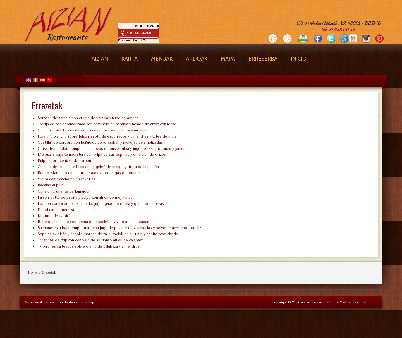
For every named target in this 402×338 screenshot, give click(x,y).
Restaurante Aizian (146, 26)
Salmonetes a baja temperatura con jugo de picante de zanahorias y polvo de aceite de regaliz (119, 228)
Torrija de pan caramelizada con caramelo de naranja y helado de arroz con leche (107, 124)
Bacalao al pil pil (52, 185)
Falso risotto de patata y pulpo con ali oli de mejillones (85, 197)
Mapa (228, 58)
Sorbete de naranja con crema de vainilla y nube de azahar (88, 118)
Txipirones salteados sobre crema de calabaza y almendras (88, 246)
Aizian (100, 58)
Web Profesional (353, 302)
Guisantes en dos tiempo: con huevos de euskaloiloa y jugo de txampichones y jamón (111, 149)
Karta (129, 58)
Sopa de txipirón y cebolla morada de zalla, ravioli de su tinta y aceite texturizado (108, 234)
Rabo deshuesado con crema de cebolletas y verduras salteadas (93, 222)
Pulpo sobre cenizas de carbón (64, 161)
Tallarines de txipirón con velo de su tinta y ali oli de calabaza (90, 240)
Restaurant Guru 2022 (132, 40)
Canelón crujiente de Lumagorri (65, 191)
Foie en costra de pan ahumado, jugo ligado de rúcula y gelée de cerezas (101, 204)
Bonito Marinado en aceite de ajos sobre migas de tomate (89, 173)
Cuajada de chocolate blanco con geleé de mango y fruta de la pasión (98, 167)
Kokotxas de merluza (56, 210)
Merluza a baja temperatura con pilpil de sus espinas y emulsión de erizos (102, 154)
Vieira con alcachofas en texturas (66, 179)
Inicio (299, 58)
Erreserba (262, 58)
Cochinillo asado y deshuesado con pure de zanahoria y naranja (92, 130)
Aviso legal (33, 302)
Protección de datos (62, 302)
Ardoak (196, 58)
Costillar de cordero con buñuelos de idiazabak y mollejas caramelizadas (100, 142)
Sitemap (88, 302)
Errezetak (47, 105)
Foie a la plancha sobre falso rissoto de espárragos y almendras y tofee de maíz (107, 136)
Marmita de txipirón (55, 216)
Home (32, 272)
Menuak (162, 58)
